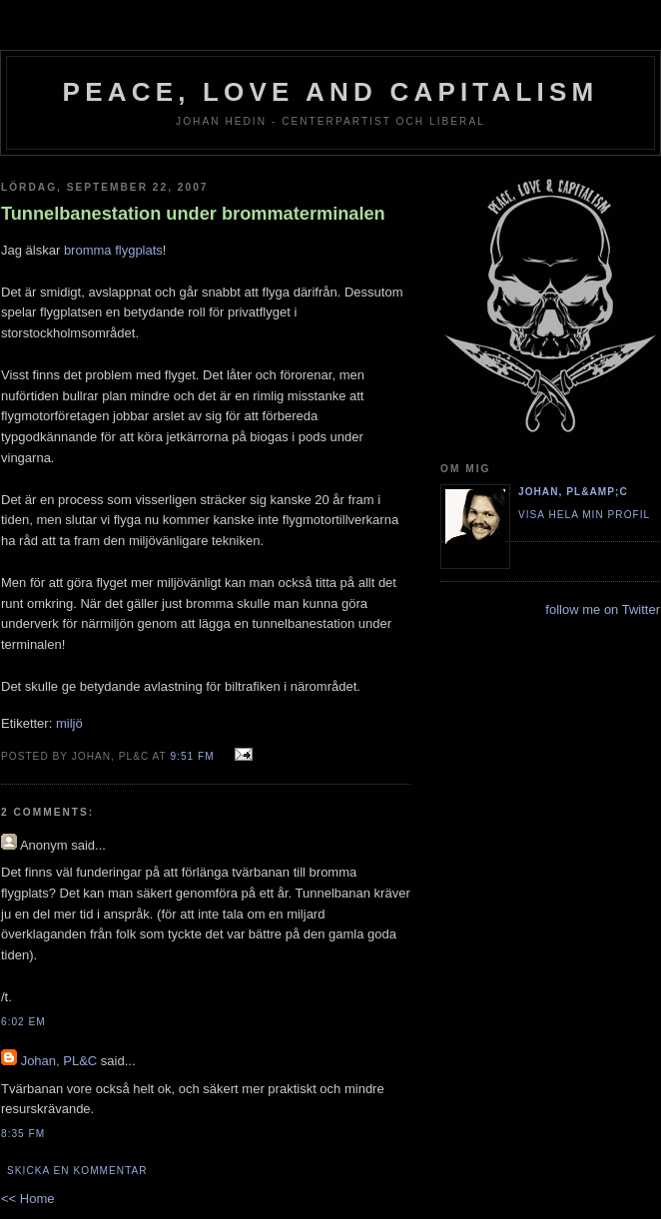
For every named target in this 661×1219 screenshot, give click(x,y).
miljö (69, 723)
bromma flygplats (113, 250)
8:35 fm (23, 1133)
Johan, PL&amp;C (573, 491)
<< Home (27, 1198)
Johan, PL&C (59, 1060)
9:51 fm (192, 756)
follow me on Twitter (602, 609)
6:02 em (23, 1021)
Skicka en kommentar (77, 1170)
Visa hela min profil (584, 514)
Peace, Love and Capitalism (331, 92)
